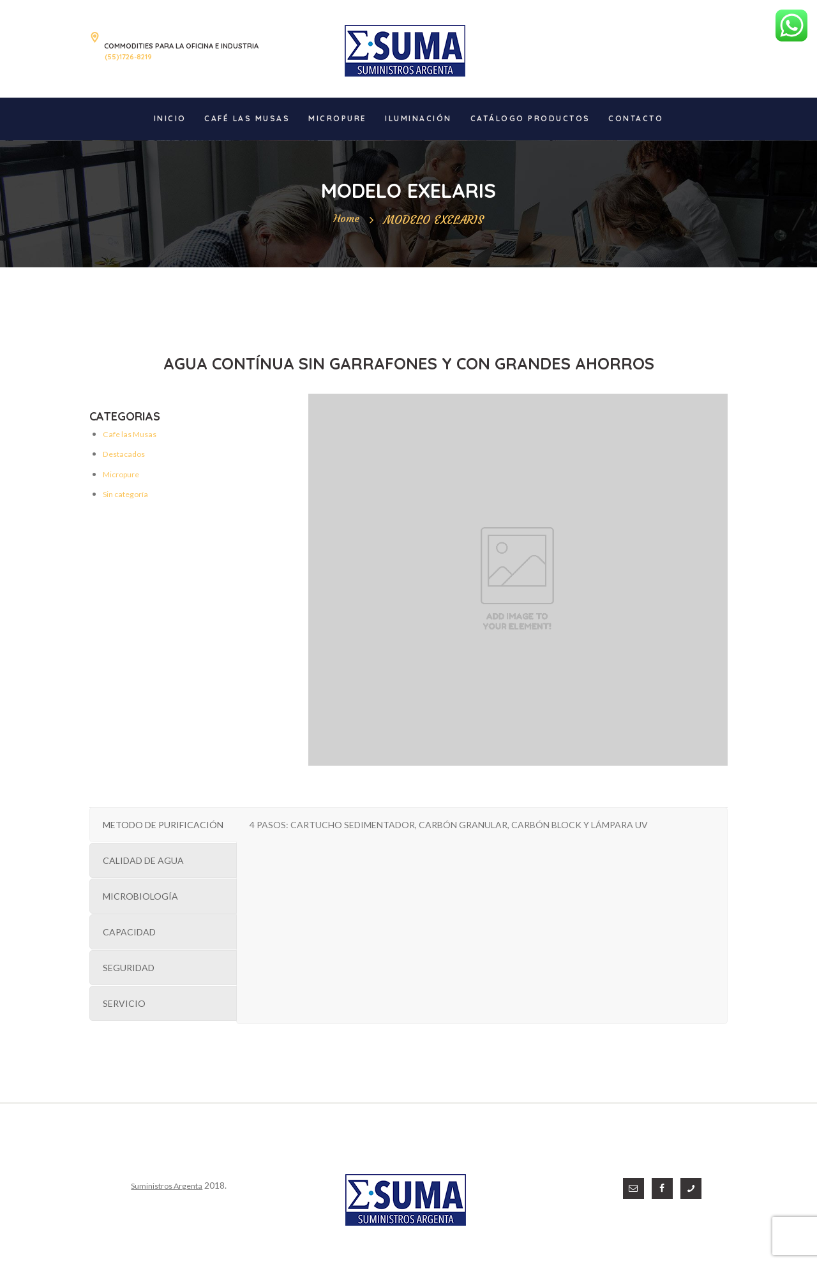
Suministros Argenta (161, 1185)
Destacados (127, 453)
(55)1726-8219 (128, 56)
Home (346, 219)
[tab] (163, 824)
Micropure (123, 473)
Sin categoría (128, 493)
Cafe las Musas (133, 433)
